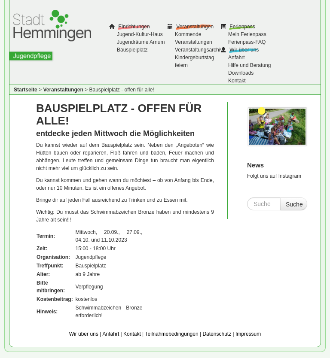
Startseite (25, 90)
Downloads (241, 73)
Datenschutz (216, 334)
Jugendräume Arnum (141, 42)
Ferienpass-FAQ (247, 42)
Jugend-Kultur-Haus (140, 34)
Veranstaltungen (194, 27)
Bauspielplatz (132, 50)
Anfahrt (236, 58)
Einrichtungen (133, 27)
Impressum (248, 334)
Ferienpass (241, 27)
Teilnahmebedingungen (172, 334)
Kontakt (237, 81)
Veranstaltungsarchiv (199, 50)
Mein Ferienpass (247, 34)
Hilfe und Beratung (249, 65)
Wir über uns (243, 50)
